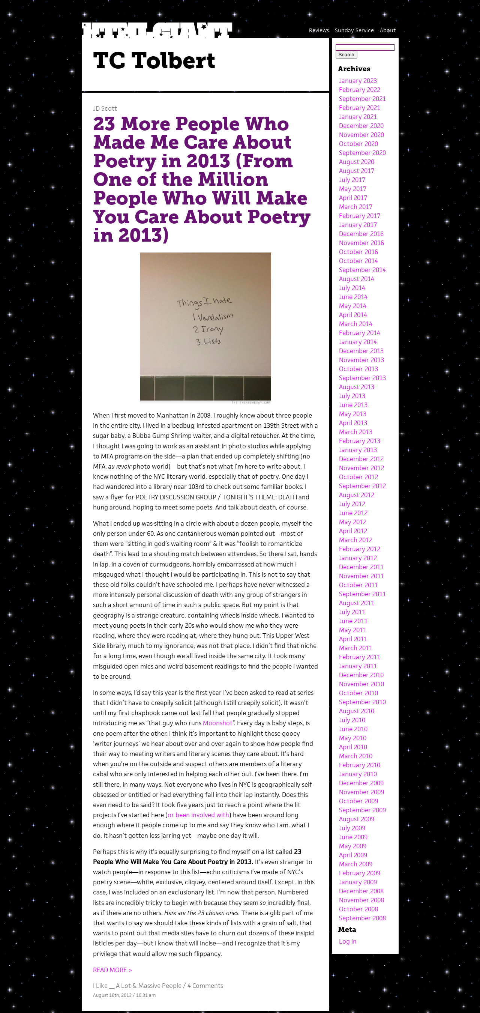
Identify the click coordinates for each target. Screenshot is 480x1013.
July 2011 (352, 612)
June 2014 (353, 297)
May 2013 (352, 414)
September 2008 (362, 918)
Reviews (319, 30)
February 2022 (359, 90)
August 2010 (356, 711)
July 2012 (352, 504)
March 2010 (355, 756)
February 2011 (359, 657)
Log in (348, 941)
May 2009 (352, 846)
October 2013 (358, 369)
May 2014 (352, 306)
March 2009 (355, 864)
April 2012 (353, 531)
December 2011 (361, 567)
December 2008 (361, 891)
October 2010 (358, 693)
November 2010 (361, 684)
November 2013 (361, 360)
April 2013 (353, 423)
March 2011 (355, 648)
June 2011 (353, 621)
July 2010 (352, 720)
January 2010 (358, 774)
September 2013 (362, 378)
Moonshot (217, 723)
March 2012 (355, 540)
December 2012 (361, 459)
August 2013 (356, 387)
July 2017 (352, 180)
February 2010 (359, 765)
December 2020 (361, 126)
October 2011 (358, 585)
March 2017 (355, 207)
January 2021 (358, 117)
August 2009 (356, 819)
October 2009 (358, 801)
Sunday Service (354, 30)
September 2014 (362, 270)
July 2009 (352, 828)
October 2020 (358, 144)
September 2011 (362, 594)
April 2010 (353, 747)
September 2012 (362, 486)
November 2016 (361, 243)
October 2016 (358, 252)
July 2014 (352, 288)
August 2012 (356, 495)
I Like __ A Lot (112, 985)
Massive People (160, 985)
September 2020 (362, 153)
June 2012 (353, 513)
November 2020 (361, 135)
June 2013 (353, 405)
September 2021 (362, 99)
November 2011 (361, 576)
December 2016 (361, 234)
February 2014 (359, 333)
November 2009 (361, 792)
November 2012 (361, 468)
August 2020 (356, 162)
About (388, 30)
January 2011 (358, 666)
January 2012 (358, 558)
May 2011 (352, 630)
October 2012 (358, 477)
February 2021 (359, 108)
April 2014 (353, 315)
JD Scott (105, 108)
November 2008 (361, 900)
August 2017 (356, 171)
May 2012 (352, 522)
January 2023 (358, 81)
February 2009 (359, 873)
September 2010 (362, 702)
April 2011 (353, 639)
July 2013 (352, 396)
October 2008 (358, 909)
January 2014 (358, 342)
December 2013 (361, 351)
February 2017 (359, 216)
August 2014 (356, 279)
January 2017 (358, 225)
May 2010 (352, 738)
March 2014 (355, 324)
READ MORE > (112, 970)
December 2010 (361, 675)
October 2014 (358, 261)
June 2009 (353, 837)
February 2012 (359, 549)
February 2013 (359, 441)
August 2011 (356, 603)
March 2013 (355, 432)
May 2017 (352, 189)
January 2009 (358, 882)
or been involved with (198, 815)
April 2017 (353, 198)
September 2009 (362, 810)
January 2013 (358, 450)
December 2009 (361, 783)
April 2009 (353, 855)
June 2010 (353, 729)
